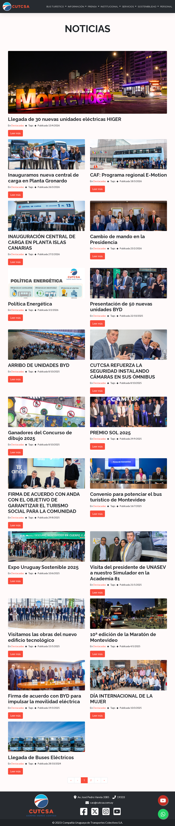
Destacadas (17, 125)
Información (76, 6)
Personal (166, 6)
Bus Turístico (55, 6)
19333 (118, 797)
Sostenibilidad (147, 6)
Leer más (15, 133)
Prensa (92, 6)
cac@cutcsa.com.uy (99, 802)
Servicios (128, 6)
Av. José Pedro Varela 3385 (91, 797)
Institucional (110, 6)
